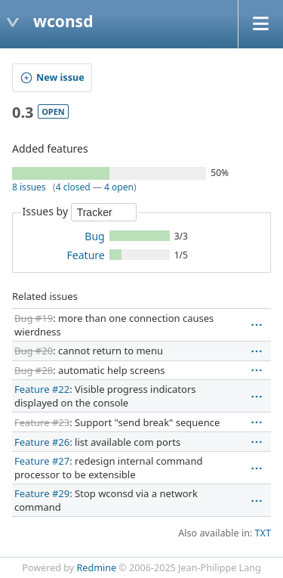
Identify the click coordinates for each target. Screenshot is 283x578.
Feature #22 (41, 389)
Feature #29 (41, 493)
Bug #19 (33, 318)
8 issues (29, 187)
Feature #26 (41, 442)
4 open (119, 187)
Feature (86, 255)
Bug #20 (33, 350)
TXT (263, 533)
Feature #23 (41, 422)
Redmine (97, 567)
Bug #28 (33, 370)
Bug (94, 236)
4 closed (73, 187)
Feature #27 (41, 461)
